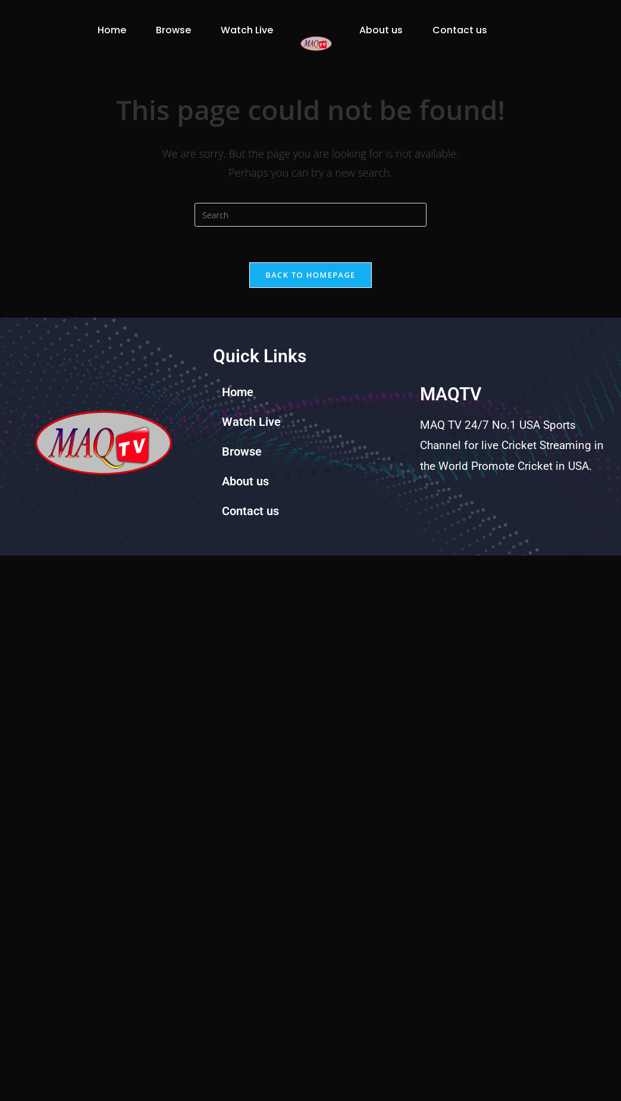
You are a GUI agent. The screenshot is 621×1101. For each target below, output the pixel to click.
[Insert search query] (310, 232)
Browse (131, 25)
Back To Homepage (310, 292)
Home (69, 25)
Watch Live (122, 52)
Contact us (386, 52)
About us (381, 25)
